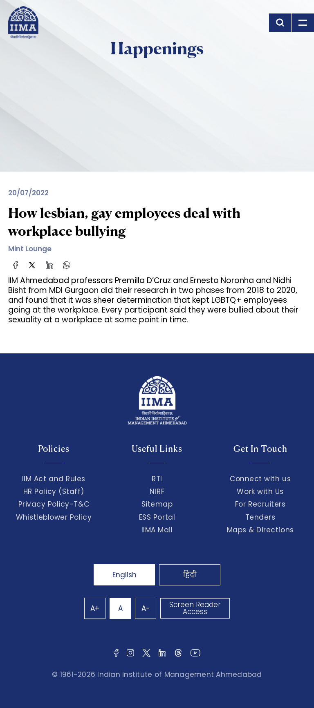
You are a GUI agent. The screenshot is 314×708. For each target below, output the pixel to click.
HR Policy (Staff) (53, 491)
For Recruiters (260, 504)
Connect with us (260, 479)
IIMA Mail (157, 530)
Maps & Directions (260, 530)
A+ (94, 608)
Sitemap (157, 504)
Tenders (260, 517)
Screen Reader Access (195, 608)
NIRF (157, 491)
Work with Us (260, 491)
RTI (157, 479)
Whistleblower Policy (54, 517)
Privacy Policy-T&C (54, 504)
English (124, 575)
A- (145, 608)
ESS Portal (157, 517)
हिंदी (190, 575)
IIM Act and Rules (53, 479)
